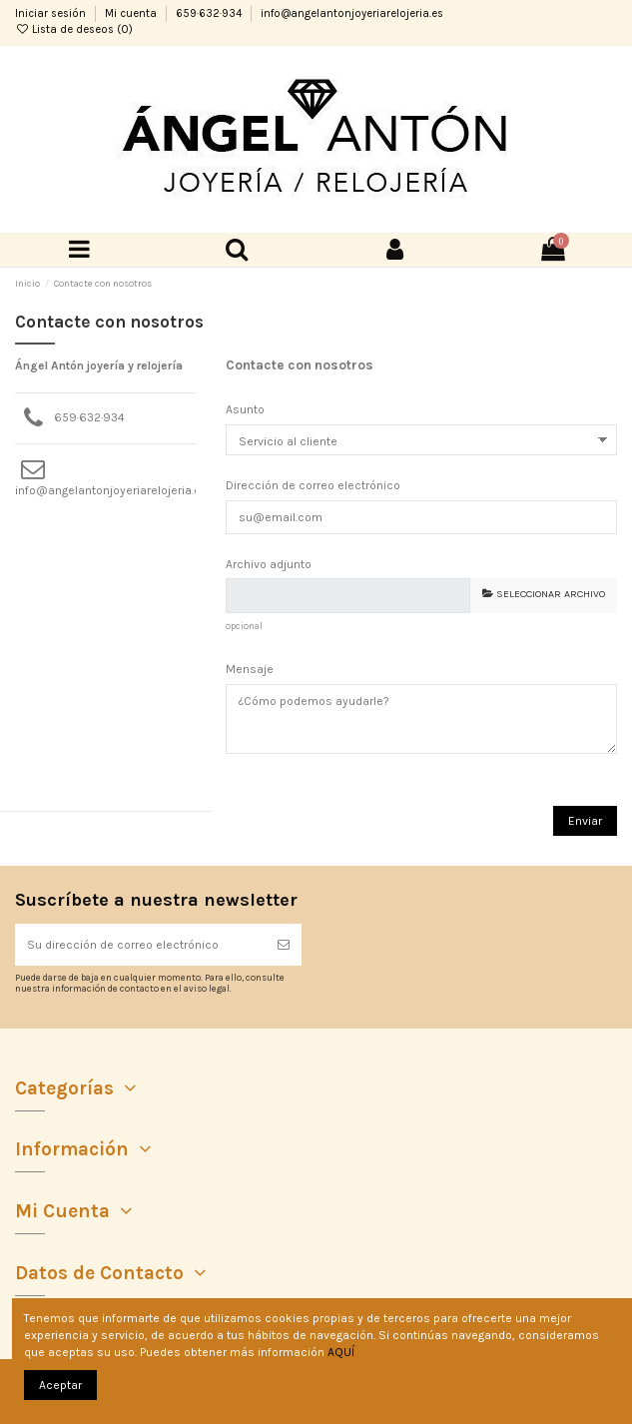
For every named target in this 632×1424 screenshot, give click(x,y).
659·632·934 (210, 13)
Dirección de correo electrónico (313, 485)
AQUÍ (340, 1352)
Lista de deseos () (74, 29)
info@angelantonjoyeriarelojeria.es (352, 13)
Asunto (245, 409)
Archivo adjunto (269, 564)
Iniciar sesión (52, 13)
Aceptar (60, 1385)
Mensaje (250, 669)
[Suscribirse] (284, 945)
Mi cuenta (132, 13)
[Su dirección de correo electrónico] (140, 945)
